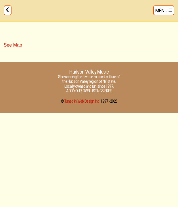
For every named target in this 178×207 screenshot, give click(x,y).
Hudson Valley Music (89, 71)
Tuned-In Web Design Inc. (82, 101)
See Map (13, 45)
